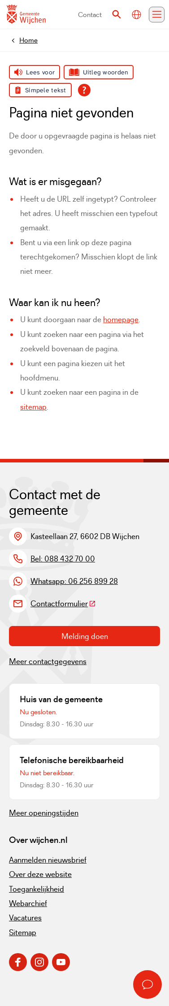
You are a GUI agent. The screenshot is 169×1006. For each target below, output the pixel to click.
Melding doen (84, 636)
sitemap (33, 407)
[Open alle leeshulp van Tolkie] (84, 90)
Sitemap (22, 932)
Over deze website (40, 874)
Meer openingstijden (43, 813)
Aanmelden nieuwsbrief (48, 860)
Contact (90, 14)
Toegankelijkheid (36, 889)
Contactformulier (63, 604)
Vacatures (25, 918)
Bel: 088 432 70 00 (62, 559)
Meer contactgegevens (48, 661)
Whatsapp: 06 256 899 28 (74, 581)
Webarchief (28, 903)
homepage (121, 319)
